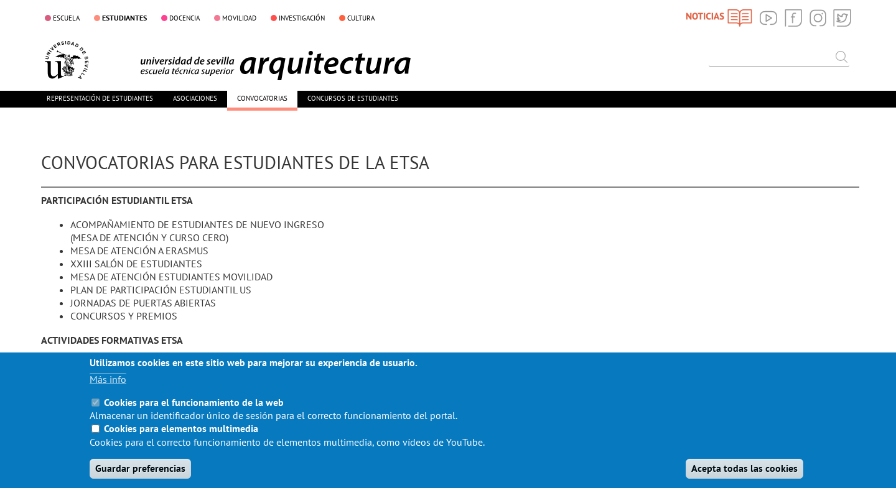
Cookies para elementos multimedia (181, 440)
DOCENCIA (184, 18)
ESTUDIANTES (124, 17)
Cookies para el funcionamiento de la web (194, 414)
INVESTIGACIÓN (302, 18)
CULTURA (361, 18)
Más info (108, 391)
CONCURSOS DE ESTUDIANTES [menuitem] (352, 98)
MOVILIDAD (239, 18)
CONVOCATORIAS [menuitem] (262, 98)
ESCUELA (66, 18)
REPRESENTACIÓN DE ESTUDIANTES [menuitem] (100, 98)
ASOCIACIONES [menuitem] (195, 98)
